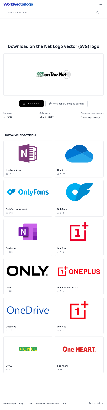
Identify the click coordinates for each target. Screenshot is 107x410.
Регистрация (9, 403)
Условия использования (47, 403)
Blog (21, 403)
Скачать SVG (31, 103)
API (64, 403)
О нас (29, 403)
